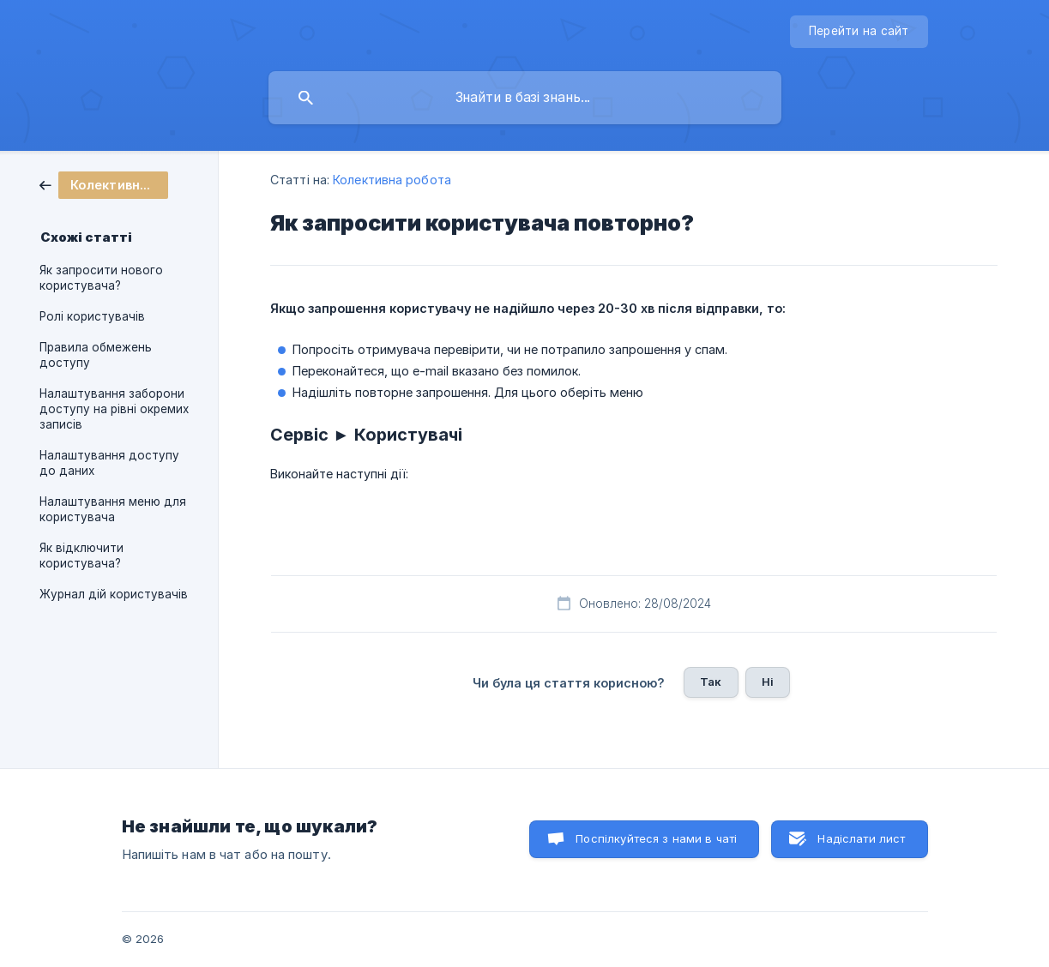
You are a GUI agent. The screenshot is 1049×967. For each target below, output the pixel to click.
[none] (859, 31)
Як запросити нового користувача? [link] (101, 277)
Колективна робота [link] (392, 179)
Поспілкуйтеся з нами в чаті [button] (656, 838)
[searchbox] (524, 97)
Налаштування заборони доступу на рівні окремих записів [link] (114, 409)
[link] (103, 184)
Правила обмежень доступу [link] (95, 354)
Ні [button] (768, 681)
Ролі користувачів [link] (92, 316)
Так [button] (710, 681)
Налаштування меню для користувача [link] (112, 509)
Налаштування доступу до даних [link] (109, 462)
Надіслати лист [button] (861, 838)
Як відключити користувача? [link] (81, 555)
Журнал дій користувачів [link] (113, 594)
